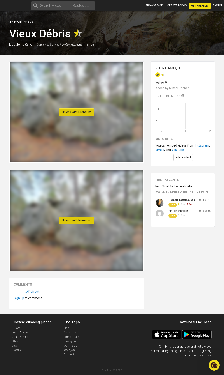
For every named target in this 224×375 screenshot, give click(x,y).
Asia (15, 345)
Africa (15, 341)
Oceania (17, 350)
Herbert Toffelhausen (181, 200)
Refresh (32, 291)
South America (20, 336)
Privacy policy (72, 341)
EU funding (70, 354)
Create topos (177, 5)
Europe (16, 328)
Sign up (19, 298)
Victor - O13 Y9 (21, 22)
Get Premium (199, 5)
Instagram (202, 145)
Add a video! (183, 157)
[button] (214, 365)
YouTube (178, 150)
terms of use (202, 355)
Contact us (70, 332)
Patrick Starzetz (178, 210)
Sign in (217, 5)
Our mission (71, 345)
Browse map (154, 5)
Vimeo (159, 150)
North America (20, 332)
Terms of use (71, 336)
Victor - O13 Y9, (47, 44)
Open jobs (70, 350)
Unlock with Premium (76, 112)
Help (66, 328)
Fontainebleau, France (77, 44)
